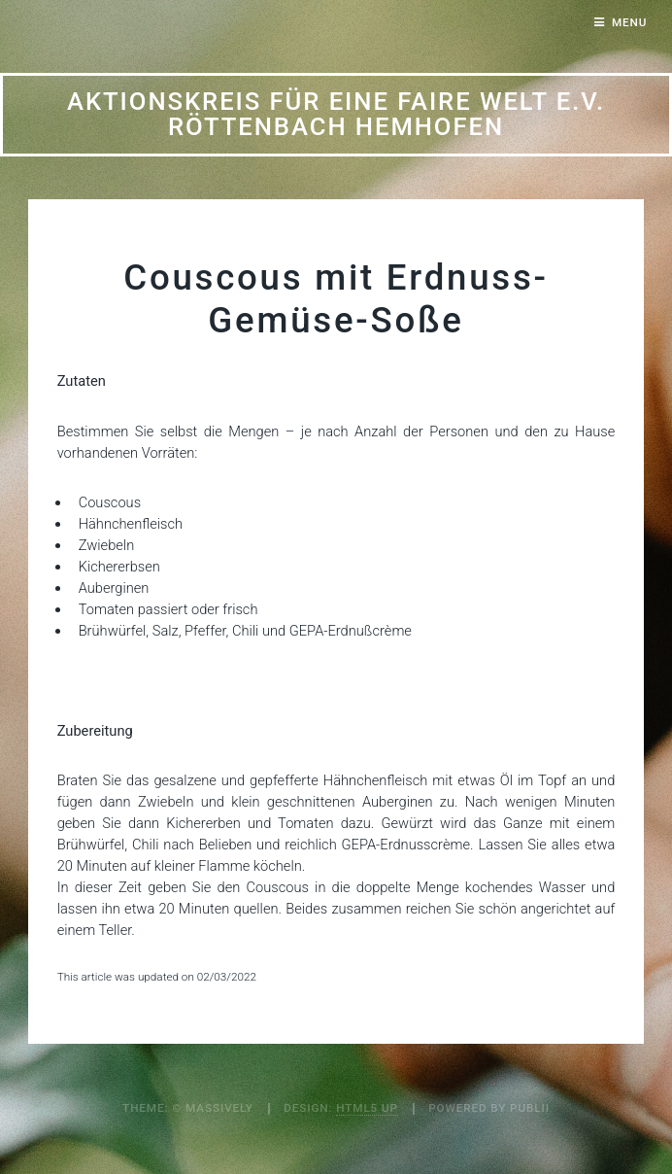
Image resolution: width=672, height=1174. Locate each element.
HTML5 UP (367, 1108)
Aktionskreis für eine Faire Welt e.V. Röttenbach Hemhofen (336, 113)
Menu (629, 22)
